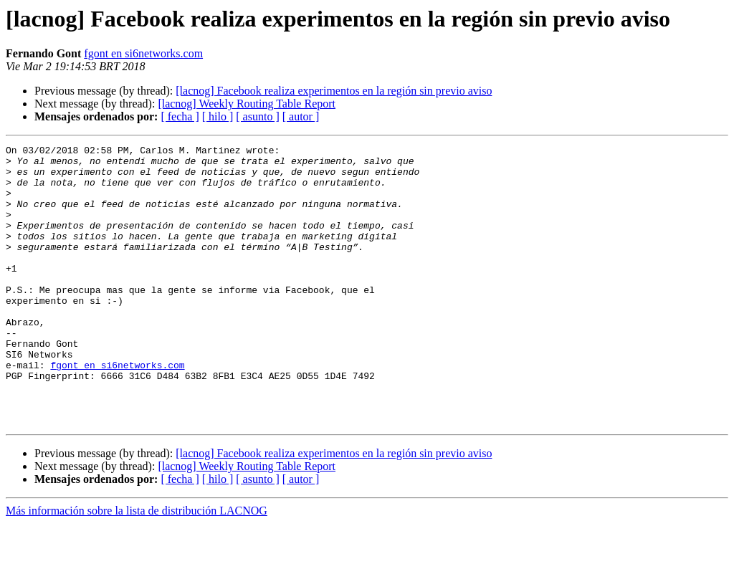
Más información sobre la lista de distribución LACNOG (136, 566)
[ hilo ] (218, 116)
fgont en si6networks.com (143, 53)
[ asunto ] (257, 116)
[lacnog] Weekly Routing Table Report (246, 103)
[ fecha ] (180, 116)
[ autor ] (301, 116)
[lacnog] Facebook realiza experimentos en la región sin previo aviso (334, 91)
